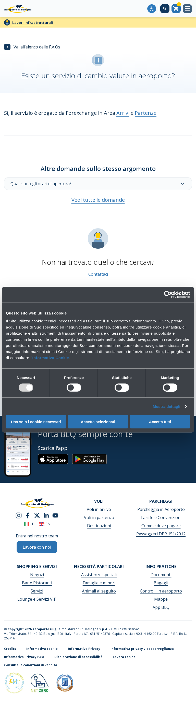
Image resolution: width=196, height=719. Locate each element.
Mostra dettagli (166, 406)
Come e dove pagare (161, 525)
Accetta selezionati (98, 422)
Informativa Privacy (84, 649)
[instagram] (19, 515)
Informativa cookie (42, 649)
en (44, 523)
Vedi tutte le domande (98, 199)
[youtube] (55, 515)
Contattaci (98, 274)
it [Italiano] (29, 523)
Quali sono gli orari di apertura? (98, 184)
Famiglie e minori (99, 583)
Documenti (161, 574)
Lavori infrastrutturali (32, 22)
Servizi (37, 591)
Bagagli (161, 583)
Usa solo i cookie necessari (36, 422)
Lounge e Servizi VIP (36, 599)
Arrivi (122, 112)
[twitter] (37, 515)
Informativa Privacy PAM (24, 657)
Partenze (145, 112)
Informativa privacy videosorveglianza (142, 649)
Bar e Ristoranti (37, 583)
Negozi (37, 574)
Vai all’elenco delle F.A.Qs (32, 47)
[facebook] (28, 515)
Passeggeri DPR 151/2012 (161, 534)
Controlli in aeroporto (161, 591)
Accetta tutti (160, 422)
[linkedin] (46, 515)
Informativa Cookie (50, 358)
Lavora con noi (125, 657)
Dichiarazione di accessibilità (78, 657)
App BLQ (161, 607)
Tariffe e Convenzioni (160, 517)
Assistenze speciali (99, 574)
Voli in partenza (99, 517)
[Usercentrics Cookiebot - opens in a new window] (167, 294)
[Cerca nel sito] (164, 8)
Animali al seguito (99, 591)
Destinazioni (99, 525)
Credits (10, 649)
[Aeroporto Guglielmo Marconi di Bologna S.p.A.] (17, 9)
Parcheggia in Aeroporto (161, 509)
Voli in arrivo (99, 509)
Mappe (161, 599)
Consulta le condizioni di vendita (30, 665)
